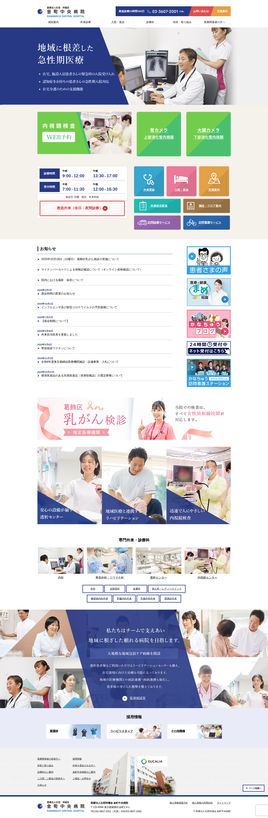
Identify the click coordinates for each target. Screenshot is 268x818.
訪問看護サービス (210, 222)
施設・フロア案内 (210, 205)
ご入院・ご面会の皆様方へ (51, 778)
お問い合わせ (201, 11)
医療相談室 (138, 698)
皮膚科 (136, 588)
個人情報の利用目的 (202, 802)
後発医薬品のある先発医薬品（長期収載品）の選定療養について (82, 375)
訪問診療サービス (159, 222)
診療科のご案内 (45, 772)
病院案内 (53, 22)
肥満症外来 (170, 598)
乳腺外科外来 (148, 598)
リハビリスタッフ (121, 731)
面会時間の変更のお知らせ (58, 293)
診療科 (150, 22)
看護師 (54, 731)
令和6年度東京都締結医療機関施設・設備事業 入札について (80, 361)
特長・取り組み (182, 22)
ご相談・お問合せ (82, 778)
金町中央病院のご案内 (84, 772)
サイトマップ (224, 802)
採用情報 (77, 759)
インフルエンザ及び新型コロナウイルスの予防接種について (79, 307)
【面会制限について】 (55, 320)
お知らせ (42, 785)
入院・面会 (117, 22)
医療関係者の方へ (214, 22)
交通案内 (222, 11)
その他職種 (178, 731)
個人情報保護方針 (179, 802)
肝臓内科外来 (124, 598)
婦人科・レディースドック (167, 588)
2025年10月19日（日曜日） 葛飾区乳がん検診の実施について (80, 259)
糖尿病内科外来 (99, 598)
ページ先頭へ (255, 788)
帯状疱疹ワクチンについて (58, 348)
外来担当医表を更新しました (59, 334)
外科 (93, 588)
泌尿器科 (115, 588)
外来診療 (85, 22)
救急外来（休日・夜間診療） (80, 208)
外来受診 (149, 189)
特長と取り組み (45, 765)
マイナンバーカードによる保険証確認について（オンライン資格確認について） (92, 269)
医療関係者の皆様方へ (48, 759)
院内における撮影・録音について (62, 280)
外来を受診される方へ (84, 765)
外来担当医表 (159, 205)
